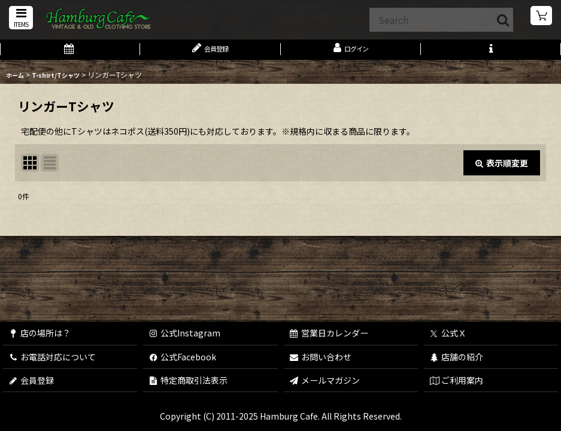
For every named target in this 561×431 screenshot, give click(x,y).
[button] (19, 19)
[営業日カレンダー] (70, 53)
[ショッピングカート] (542, 18)
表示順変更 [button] (501, 169)
